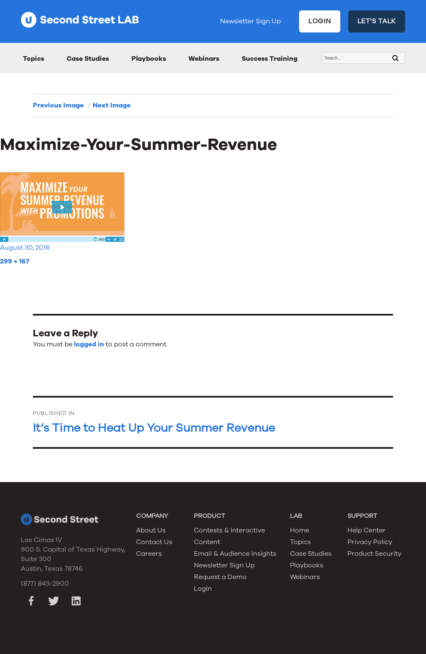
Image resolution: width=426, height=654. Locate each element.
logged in (89, 344)
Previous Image (58, 105)
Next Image (112, 105)
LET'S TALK (376, 21)
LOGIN (319, 21)
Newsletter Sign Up (250, 21)
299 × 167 (14, 261)
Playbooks (148, 58)
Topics (33, 58)
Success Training (269, 58)
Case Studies (88, 58)
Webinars (203, 58)
